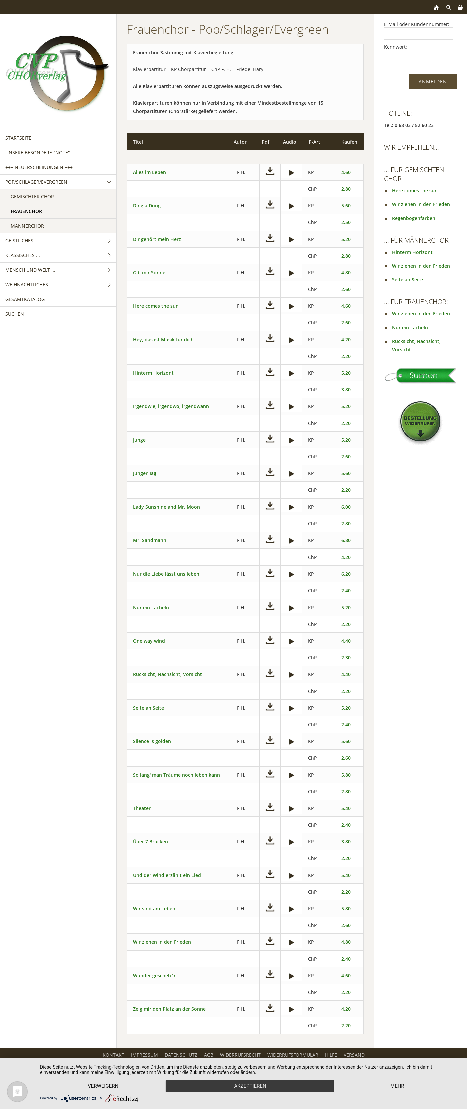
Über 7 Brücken (150, 841)
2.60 (346, 289)
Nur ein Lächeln (151, 607)
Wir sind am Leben (154, 908)
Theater (142, 808)
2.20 (346, 356)
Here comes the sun (156, 306)
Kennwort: (395, 47)
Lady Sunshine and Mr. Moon (166, 507)
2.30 (346, 657)
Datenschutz (181, 1055)
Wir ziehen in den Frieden (162, 942)
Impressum (144, 1055)
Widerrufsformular (292, 1055)
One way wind (149, 641)
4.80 (346, 272)
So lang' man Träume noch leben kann (176, 775)
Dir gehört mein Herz (157, 239)
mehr (397, 1086)
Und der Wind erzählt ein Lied (167, 875)
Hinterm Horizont (153, 373)
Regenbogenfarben (413, 218)
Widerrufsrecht (240, 1055)
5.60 (346, 205)
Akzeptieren (250, 1086)
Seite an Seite (148, 708)
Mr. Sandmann (149, 540)
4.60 (346, 172)
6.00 (346, 507)
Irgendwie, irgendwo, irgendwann (171, 406)
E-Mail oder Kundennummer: (416, 24)
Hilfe (331, 1055)
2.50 (346, 222)
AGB (208, 1055)
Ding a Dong (147, 205)
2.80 (346, 189)
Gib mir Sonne (149, 272)
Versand (354, 1055)
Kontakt (113, 1055)
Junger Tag (144, 473)
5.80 (346, 775)
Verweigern (103, 1086)
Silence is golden (152, 741)
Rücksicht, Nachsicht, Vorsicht (167, 674)
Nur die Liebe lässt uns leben (166, 574)
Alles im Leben (149, 172)
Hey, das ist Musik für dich (163, 339)
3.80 (346, 389)
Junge (139, 440)
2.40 (346, 590)
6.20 (346, 574)
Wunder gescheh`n (155, 975)
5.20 (346, 239)
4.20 (346, 339)
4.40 (346, 641)
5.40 (346, 808)
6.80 (346, 540)
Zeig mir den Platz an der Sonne (169, 1009)
